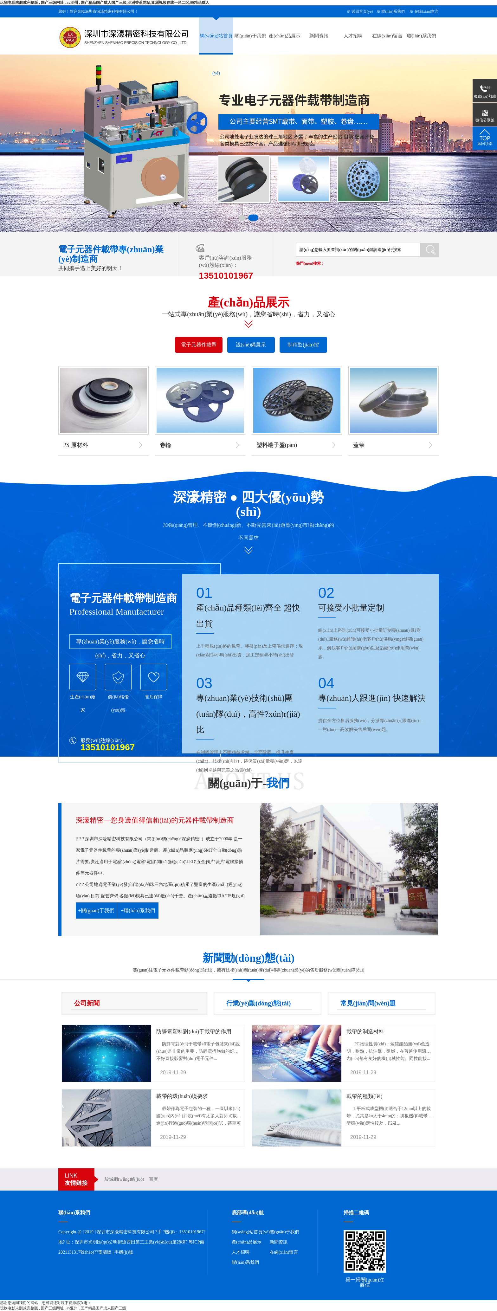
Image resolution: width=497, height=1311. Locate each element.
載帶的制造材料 (365, 1032)
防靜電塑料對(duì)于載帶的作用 (193, 1032)
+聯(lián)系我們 (138, 910)
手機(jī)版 (123, 1252)
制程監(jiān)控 (303, 344)
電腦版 (104, 1252)
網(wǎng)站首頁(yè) (251, 1232)
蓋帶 (359, 445)
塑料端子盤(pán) (276, 445)
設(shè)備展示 (251, 344)
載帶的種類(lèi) (364, 1096)
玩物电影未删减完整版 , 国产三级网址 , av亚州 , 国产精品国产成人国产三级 (63, 1308)
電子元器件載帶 (198, 344)
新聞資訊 (318, 35)
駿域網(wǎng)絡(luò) (124, 1179)
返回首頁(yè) (362, 11)
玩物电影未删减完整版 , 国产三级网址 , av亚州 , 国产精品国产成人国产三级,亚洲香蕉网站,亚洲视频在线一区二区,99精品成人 (104, 2)
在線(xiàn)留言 (426, 11)
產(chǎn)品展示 (284, 35)
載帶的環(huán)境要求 (182, 1096)
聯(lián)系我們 (393, 11)
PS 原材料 (75, 445)
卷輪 (165, 445)
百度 (153, 1179)
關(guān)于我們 (250, 35)
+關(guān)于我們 (96, 910)
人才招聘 (353, 35)
